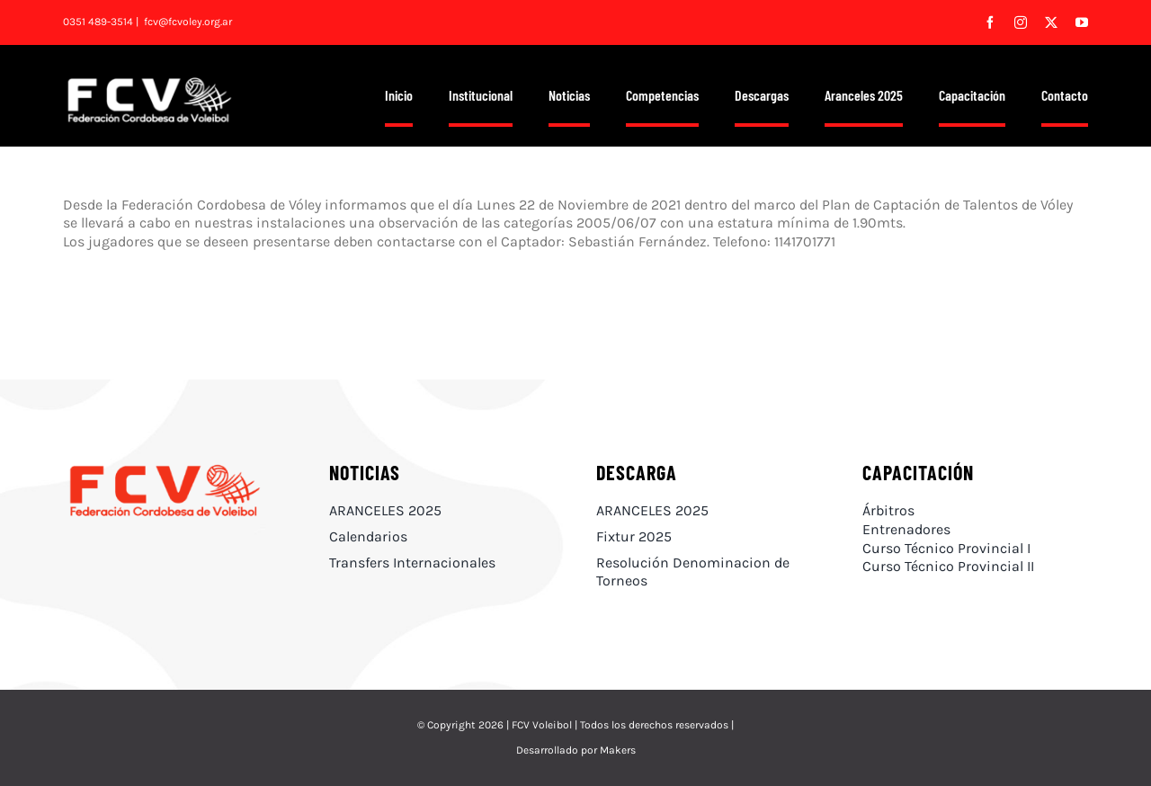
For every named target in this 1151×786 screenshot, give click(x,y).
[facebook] (990, 22)
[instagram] (1020, 22)
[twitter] (1051, 22)
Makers (618, 750)
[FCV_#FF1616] (164, 467)
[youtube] (1081, 22)
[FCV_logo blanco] (149, 83)
